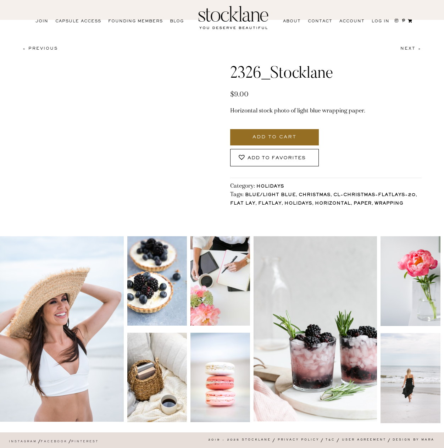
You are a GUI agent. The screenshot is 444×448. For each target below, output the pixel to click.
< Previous (40, 48)
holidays (298, 204)
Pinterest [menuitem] (85, 442)
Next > (411, 48)
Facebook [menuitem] (54, 442)
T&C (330, 440)
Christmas (315, 195)
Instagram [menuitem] (23, 442)
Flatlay (270, 204)
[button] (274, 157)
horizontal (333, 204)
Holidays (270, 187)
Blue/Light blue (270, 195)
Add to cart (274, 137)
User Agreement (364, 440)
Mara (427, 440)
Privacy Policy (298, 440)
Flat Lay (242, 204)
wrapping (388, 204)
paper (363, 204)
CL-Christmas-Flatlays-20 (374, 195)
